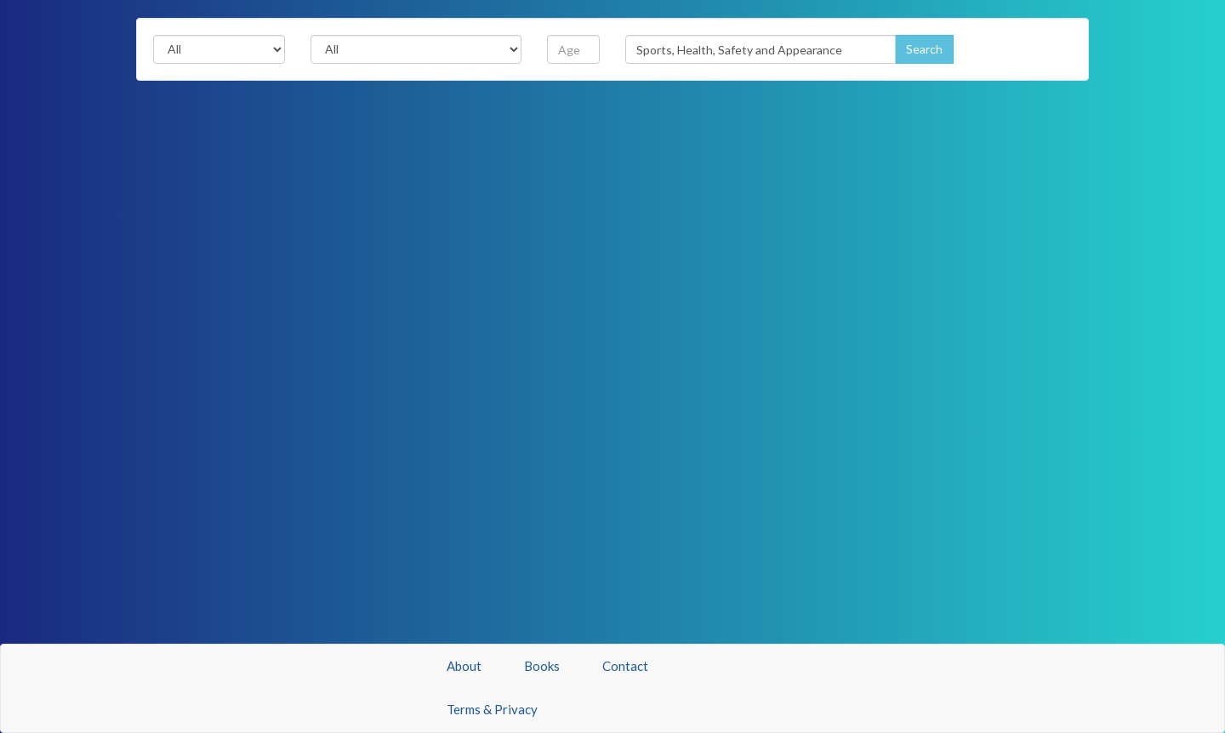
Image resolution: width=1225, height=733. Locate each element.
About (464, 665)
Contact (625, 665)
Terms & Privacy (492, 709)
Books (542, 665)
